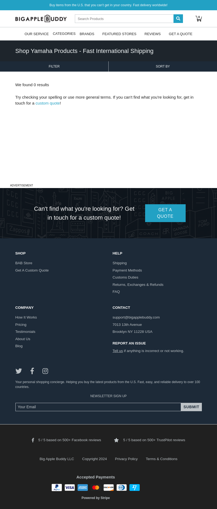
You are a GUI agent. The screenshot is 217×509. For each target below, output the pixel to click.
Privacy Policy (126, 459)
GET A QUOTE (165, 213)
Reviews (153, 34)
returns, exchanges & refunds (138, 285)
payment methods (127, 270)
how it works (26, 317)
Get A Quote (180, 34)
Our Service (37, 34)
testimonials (25, 332)
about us (23, 339)
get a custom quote (32, 270)
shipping (120, 263)
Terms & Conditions (162, 459)
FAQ (116, 292)
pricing (20, 325)
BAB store (23, 263)
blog (19, 346)
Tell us (118, 351)
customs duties (125, 277)
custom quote (48, 103)
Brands (87, 34)
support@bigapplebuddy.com (136, 317)
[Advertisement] (108, 144)
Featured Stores (119, 34)
